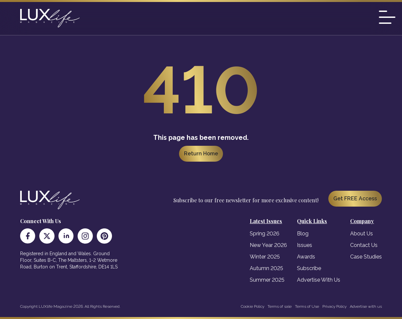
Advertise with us (366, 306)
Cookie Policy (252, 306)
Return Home (201, 153)
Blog (303, 233)
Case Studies (366, 257)
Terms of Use (307, 306)
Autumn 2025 (266, 268)
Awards (306, 257)
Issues (304, 245)
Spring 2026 (264, 233)
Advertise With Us (318, 280)
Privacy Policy (334, 306)
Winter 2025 (265, 257)
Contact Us (364, 245)
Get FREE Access (355, 198)
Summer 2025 (267, 280)
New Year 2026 (268, 245)
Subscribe (309, 268)
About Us (361, 233)
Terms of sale (280, 306)
